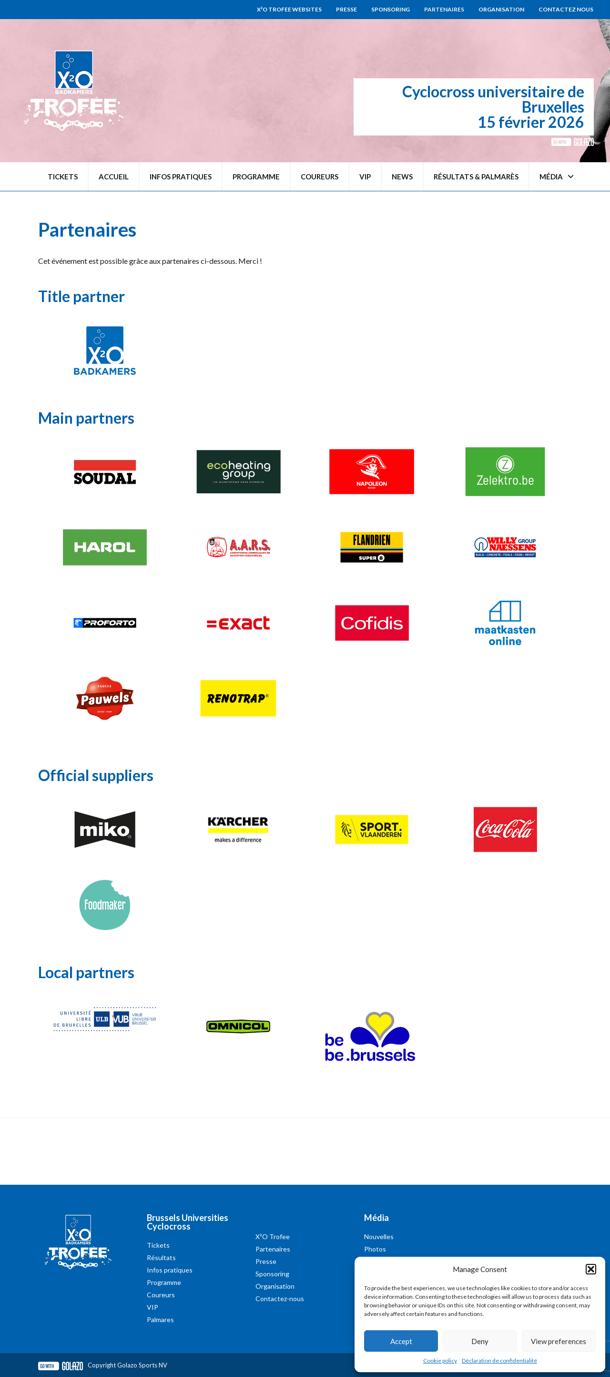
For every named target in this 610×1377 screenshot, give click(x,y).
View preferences (558, 1341)
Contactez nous (566, 9)
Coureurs (319, 176)
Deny (479, 1341)
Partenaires (444, 9)
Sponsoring (390, 9)
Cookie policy (440, 1360)
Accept (401, 1341)
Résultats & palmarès (476, 176)
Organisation (501, 9)
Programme (256, 176)
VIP (365, 176)
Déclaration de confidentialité (499, 1360)
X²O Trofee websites (289, 9)
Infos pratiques (181, 176)
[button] (591, 1269)
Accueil (114, 176)
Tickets (63, 176)
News (402, 176)
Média (556, 176)
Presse (346, 9)
